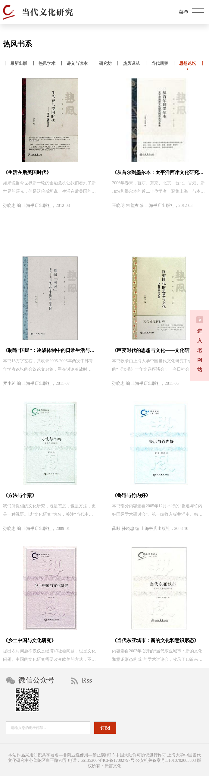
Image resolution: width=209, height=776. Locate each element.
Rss (81, 680)
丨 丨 (19, 64)
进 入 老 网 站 (199, 344)
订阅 (105, 727)
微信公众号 (30, 680)
